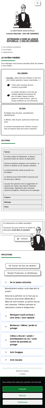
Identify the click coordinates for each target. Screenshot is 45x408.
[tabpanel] (22, 174)
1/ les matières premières (11, 47)
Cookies (23, 374)
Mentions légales (22, 371)
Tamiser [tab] (7, 152)
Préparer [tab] (7, 197)
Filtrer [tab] (6, 207)
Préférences (22, 402)
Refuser (22, 396)
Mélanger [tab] (7, 202)
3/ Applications (7, 52)
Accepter (22, 389)
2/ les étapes (6, 49)
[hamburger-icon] (37, 3)
